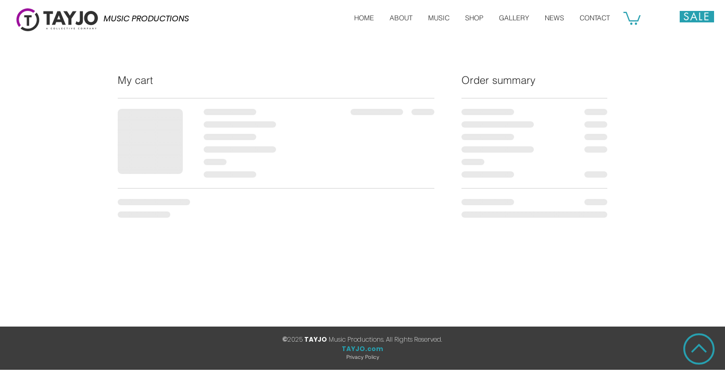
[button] (632, 17)
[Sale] (697, 16)
